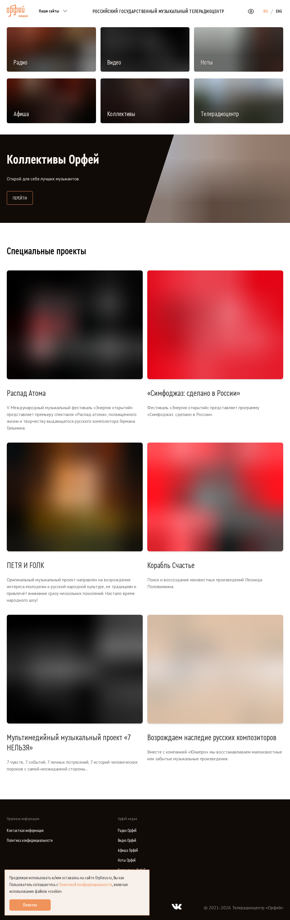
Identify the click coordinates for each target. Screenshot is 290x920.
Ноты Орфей (127, 860)
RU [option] (265, 11)
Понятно (30, 905)
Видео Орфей (127, 840)
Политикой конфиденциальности (85, 884)
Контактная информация (25, 831)
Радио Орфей (127, 831)
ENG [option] (279, 11)
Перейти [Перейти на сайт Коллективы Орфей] (23, 197)
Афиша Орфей (128, 850)
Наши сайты (54, 11)
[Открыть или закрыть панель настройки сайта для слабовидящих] (251, 11)
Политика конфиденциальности (30, 840)
